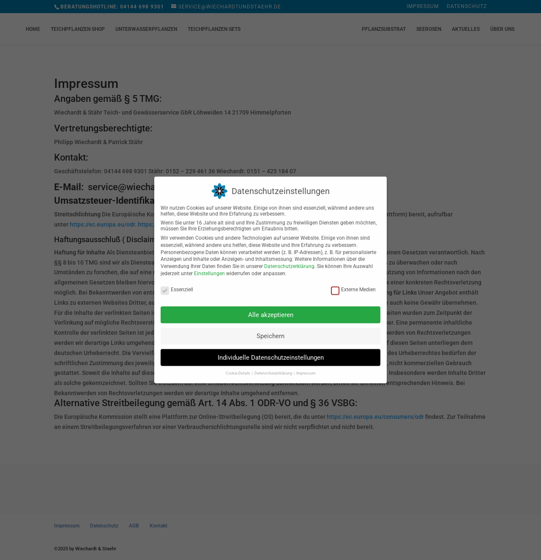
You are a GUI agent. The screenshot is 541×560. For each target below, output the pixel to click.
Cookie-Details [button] (238, 368)
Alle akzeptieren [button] (270, 310)
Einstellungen (209, 268)
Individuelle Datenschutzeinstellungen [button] (271, 352)
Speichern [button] (270, 331)
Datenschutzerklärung (289, 261)
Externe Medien (353, 284)
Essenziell (177, 284)
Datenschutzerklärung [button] (273, 368)
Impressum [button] (306, 368)
